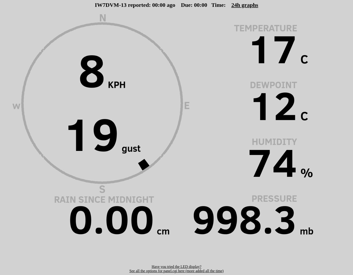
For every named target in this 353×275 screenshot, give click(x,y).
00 (155, 5)
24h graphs (244, 5)
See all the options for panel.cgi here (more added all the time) (176, 271)
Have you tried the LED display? (176, 267)
